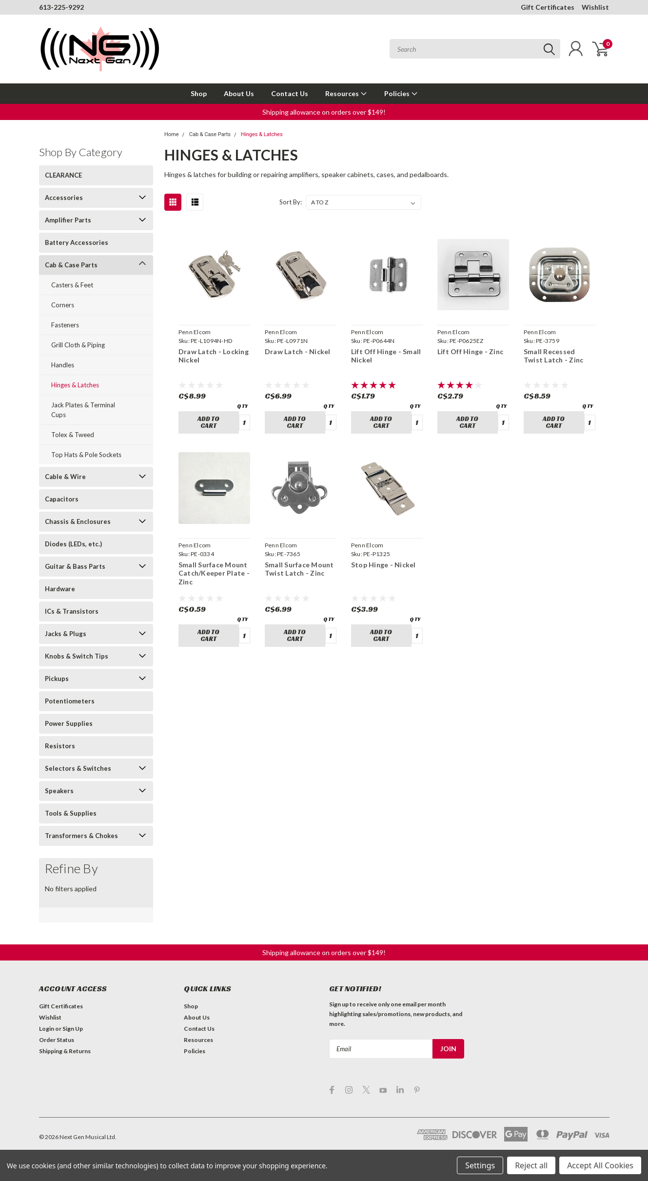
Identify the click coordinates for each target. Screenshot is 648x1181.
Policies (401, 93)
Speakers (59, 791)
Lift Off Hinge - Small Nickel (386, 355)
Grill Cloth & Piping (78, 345)
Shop (199, 93)
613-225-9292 (61, 7)
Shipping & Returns (65, 1051)
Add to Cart (208, 422)
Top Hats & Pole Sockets (86, 455)
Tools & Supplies (71, 813)
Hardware (60, 589)
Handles (62, 365)
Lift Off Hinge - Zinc (470, 351)
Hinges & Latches (75, 385)
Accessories (64, 197)
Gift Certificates (547, 7)
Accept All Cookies (600, 1165)
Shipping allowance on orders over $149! (324, 112)
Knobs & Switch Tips (76, 656)
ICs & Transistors (71, 611)
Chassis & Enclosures (78, 521)
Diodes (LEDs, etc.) (73, 544)
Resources (346, 93)
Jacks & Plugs (65, 634)
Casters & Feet (72, 285)
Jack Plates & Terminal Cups (83, 410)
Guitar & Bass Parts (75, 566)
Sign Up (72, 1028)
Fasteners (65, 325)
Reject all (531, 1165)
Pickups (57, 678)
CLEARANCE (63, 175)
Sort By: (290, 202)
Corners (62, 305)
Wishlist (595, 7)
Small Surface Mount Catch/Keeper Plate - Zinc (214, 573)
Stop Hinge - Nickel (383, 564)
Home (171, 134)
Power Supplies (69, 723)
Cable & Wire (65, 476)
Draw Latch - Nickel (298, 351)
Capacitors (62, 499)
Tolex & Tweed (72, 435)
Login (46, 1028)
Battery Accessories (76, 242)
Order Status (56, 1039)
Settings (480, 1165)
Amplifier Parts (68, 220)
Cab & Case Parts (71, 265)
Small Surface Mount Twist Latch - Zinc (299, 569)
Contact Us (289, 93)
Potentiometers (70, 701)
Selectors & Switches (78, 768)
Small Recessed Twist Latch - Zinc (554, 355)
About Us (239, 93)
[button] (324, 112)
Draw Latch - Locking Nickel (213, 355)
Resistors (60, 746)
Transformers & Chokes (81, 836)
